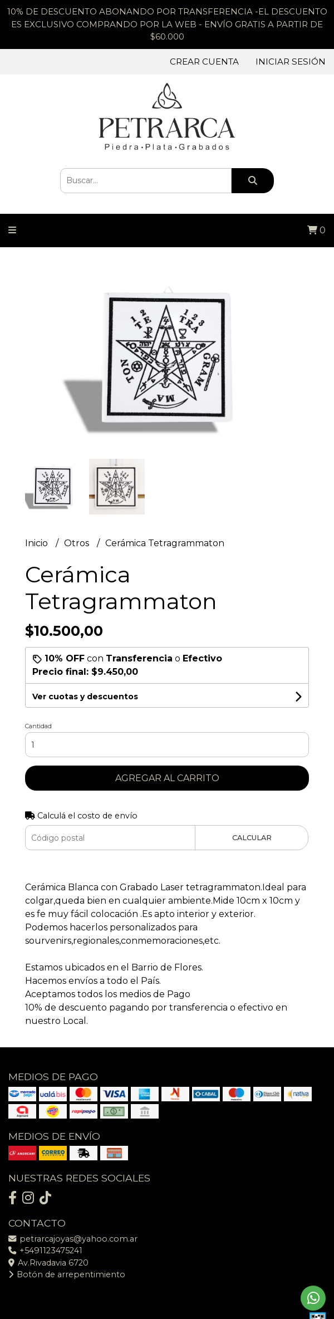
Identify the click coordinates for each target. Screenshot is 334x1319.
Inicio (37, 543)
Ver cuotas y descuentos (85, 697)
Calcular (252, 837)
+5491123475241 (45, 1251)
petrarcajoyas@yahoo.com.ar (72, 1239)
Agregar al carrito (167, 778)
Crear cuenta (204, 61)
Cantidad (38, 726)
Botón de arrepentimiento (66, 1274)
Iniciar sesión (291, 61)
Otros (77, 543)
